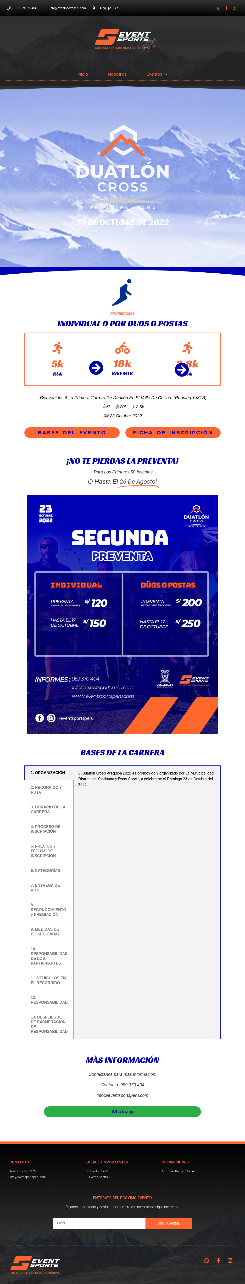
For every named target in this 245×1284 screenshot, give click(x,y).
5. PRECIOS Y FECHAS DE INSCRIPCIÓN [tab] (43, 851)
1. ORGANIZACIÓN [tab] (48, 773)
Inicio (83, 74)
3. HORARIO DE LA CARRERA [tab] (48, 809)
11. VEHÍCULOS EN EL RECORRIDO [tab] (48, 980)
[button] (71, 432)
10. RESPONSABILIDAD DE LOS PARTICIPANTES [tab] (49, 956)
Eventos (157, 74)
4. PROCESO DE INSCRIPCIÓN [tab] (45, 829)
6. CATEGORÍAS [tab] (45, 871)
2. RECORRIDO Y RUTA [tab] (46, 789)
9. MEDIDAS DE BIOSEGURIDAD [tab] (45, 931)
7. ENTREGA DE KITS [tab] (45, 887)
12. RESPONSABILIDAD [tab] (49, 1000)
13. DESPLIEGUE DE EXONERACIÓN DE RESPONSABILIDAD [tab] (49, 1024)
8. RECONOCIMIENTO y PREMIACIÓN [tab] (48, 910)
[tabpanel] (146, 781)
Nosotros (117, 74)
